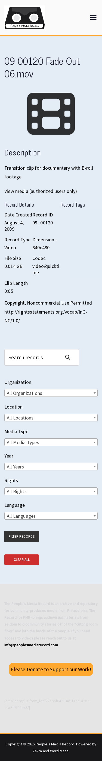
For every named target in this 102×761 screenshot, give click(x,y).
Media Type (16, 431)
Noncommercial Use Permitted (59, 303)
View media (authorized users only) (40, 191)
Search (70, 357)
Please (51, 669)
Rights (11, 480)
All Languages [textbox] (21, 516)
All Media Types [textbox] (23, 442)
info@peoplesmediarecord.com (31, 645)
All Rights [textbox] (17, 491)
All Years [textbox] (15, 467)
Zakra (37, 750)
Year (8, 456)
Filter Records (22, 536)
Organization (17, 382)
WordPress (59, 750)
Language (14, 505)
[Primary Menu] (93, 17)
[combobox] (51, 393)
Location (13, 407)
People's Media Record (55, 744)
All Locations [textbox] (20, 418)
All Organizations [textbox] (24, 393)
